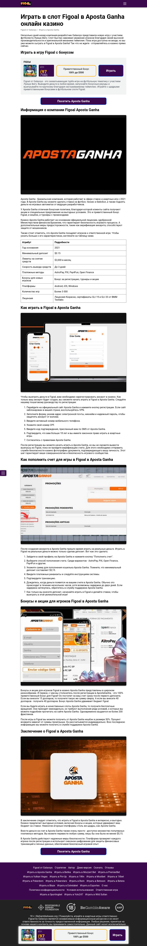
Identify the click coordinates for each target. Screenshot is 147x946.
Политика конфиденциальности (46, 890)
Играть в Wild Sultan (96, 894)
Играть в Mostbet (96, 876)
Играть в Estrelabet (67, 885)
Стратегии (60, 867)
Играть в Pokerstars (56, 881)
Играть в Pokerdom (33, 881)
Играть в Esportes (89, 885)
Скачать (98, 867)
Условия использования (80, 890)
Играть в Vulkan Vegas (35, 876)
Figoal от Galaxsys (28, 30)
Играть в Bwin (77, 881)
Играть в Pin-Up (58, 876)
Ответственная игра (107, 890)
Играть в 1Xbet (116, 876)
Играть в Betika (62, 872)
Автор (71, 867)
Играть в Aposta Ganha (39, 872)
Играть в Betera (116, 881)
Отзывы (109, 867)
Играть (111, 70)
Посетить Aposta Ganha (73, 101)
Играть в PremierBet (109, 872)
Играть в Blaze (47, 885)
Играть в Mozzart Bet (84, 872)
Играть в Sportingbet (51, 894)
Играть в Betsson (96, 881)
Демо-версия (84, 867)
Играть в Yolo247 (73, 894)
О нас (105, 885)
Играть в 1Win (76, 876)
